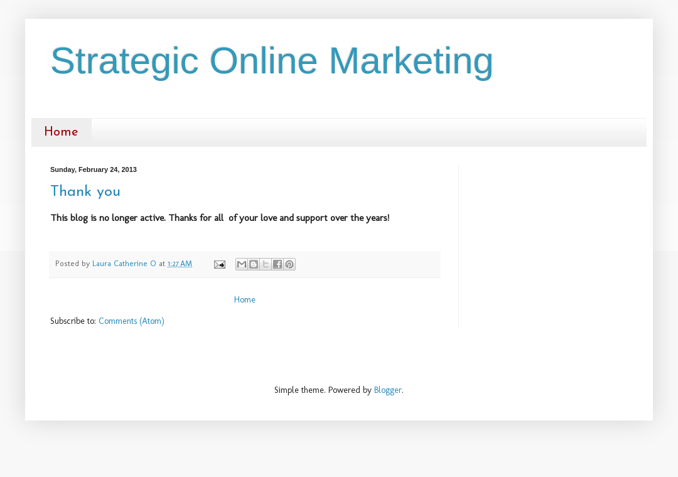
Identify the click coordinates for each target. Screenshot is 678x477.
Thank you (85, 192)
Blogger (388, 390)
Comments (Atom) (131, 321)
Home (61, 132)
